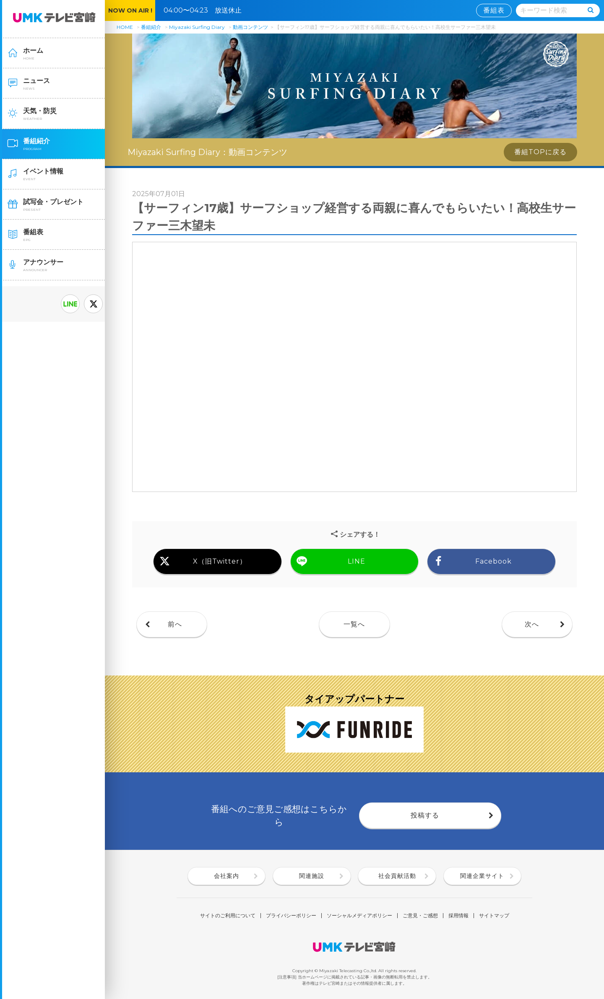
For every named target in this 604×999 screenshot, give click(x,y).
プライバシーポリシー (291, 915)
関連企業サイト (482, 876)
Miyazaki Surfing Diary (197, 27)
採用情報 (458, 915)
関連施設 (311, 876)
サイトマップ (494, 915)
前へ (175, 624)
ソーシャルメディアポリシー (359, 915)
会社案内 (226, 876)
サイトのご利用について (227, 915)
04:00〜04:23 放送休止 (206, 10)
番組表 (494, 10)
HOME (125, 27)
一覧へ (354, 624)
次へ (532, 624)
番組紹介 (151, 27)
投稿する (425, 815)
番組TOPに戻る (540, 152)
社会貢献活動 (397, 876)
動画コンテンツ (250, 27)
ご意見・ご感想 (420, 915)
